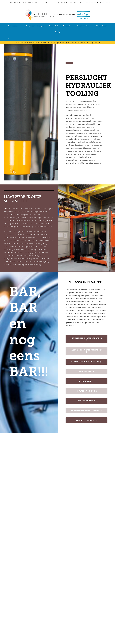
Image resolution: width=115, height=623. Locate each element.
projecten (8, 574)
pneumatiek (37, 586)
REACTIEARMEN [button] (86, 401)
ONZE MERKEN (15, 3)
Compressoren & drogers (36, 26)
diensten (35, 601)
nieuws (7, 577)
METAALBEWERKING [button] (86, 391)
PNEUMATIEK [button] (86, 371)
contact (7, 580)
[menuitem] (16, 3)
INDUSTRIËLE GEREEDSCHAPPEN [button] (86, 339)
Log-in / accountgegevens (89, 3)
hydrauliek (36, 589)
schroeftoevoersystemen (43, 598)
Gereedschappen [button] (15, 26)
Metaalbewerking (84, 26)
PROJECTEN (27, 3)
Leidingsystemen (101, 26)
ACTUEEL (64, 3)
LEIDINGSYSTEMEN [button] (86, 420)
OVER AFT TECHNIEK (51, 3)
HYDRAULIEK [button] (86, 381)
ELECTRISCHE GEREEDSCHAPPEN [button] (86, 351)
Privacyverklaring (105, 3)
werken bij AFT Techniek (15, 572)
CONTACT (74, 3)
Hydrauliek (68, 26)
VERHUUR (38, 3)
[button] (10, 38)
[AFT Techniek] (57, 14)
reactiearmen (37, 595)
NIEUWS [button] (57, 517)
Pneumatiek (54, 26)
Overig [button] (58, 32)
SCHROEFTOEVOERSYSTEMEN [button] (86, 411)
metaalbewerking (39, 592)
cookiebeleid (9, 591)
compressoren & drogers (43, 583)
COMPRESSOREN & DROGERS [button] (86, 362)
